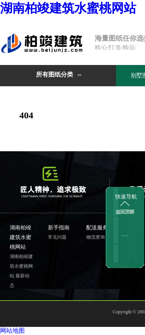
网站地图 (12, 330)
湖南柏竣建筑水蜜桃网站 (68, 8)
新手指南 (59, 228)
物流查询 (95, 237)
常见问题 (57, 237)
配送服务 (97, 228)
